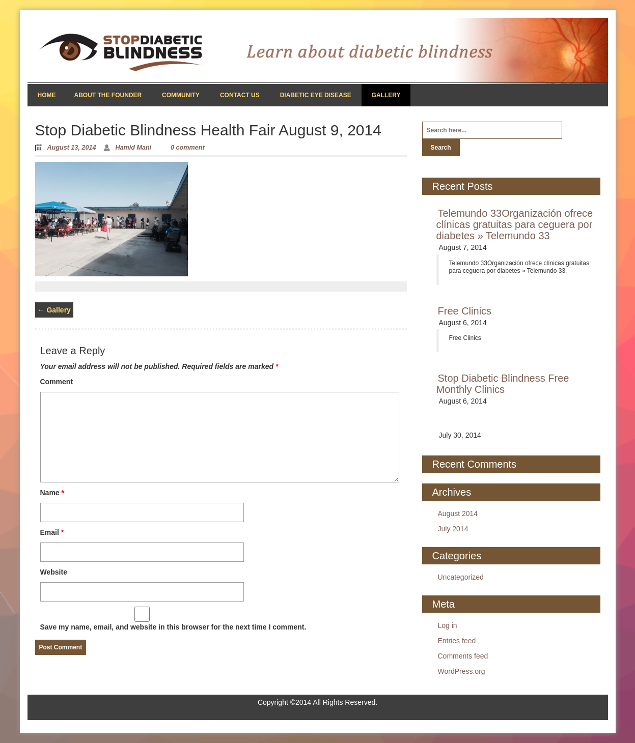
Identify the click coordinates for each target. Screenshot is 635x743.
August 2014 (458, 513)
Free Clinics (465, 311)
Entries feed (457, 641)
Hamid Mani (133, 147)
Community (181, 95)
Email (52, 532)
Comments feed (463, 656)
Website (53, 572)
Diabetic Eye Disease (315, 95)
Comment (56, 382)
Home (47, 95)
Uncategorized (461, 577)
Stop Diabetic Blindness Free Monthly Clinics (502, 384)
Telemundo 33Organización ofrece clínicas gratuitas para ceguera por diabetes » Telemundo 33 (514, 224)
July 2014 (453, 529)
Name (52, 493)
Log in (447, 625)
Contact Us (240, 95)
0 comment (188, 147)
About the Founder (108, 95)
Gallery (386, 95)
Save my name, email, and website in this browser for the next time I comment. (173, 627)
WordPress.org (461, 671)
